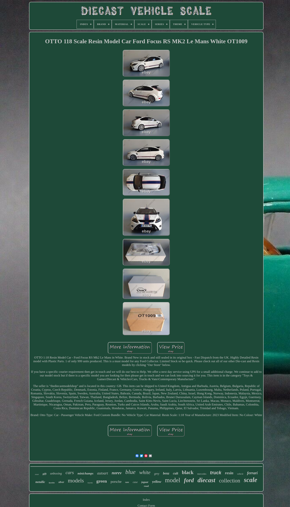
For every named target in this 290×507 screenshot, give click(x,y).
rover (37, 474)
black (187, 472)
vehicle (240, 474)
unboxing (56, 473)
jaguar (144, 482)
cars (69, 472)
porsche (116, 482)
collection (229, 481)
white (145, 472)
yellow (156, 482)
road (146, 486)
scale (250, 480)
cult (175, 473)
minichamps (85, 473)
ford (189, 480)
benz (166, 473)
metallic (40, 482)
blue (130, 472)
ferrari (252, 473)
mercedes (201, 473)
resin (229, 473)
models (76, 480)
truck (215, 472)
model (172, 480)
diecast (206, 480)
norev (117, 473)
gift (44, 473)
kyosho (52, 482)
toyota (90, 482)
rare (127, 482)
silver (61, 482)
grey (156, 473)
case (135, 482)
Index (146, 499)
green (101, 481)
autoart (102, 473)
